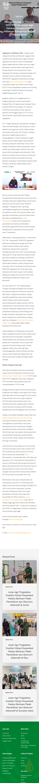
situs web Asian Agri (16, 519)
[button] (36, 7)
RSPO (27, 454)
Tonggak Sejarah (6, 741)
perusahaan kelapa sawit (18, 82)
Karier (22, 780)
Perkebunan (24, 733)
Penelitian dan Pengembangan (25, 742)
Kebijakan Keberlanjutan (9, 758)
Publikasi (23, 765)
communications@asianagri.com (19, 533)
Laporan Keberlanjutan (8, 760)
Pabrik (23, 736)
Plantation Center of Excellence (26, 776)
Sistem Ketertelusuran (8, 765)
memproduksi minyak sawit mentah (15, 376)
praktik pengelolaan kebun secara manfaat (17, 418)
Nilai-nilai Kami (6, 736)
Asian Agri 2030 (6, 773)
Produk (23, 738)
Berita (22, 760)
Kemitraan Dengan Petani (9, 738)
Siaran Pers (19, 16)
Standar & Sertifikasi (7, 763)
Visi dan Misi (5, 733)
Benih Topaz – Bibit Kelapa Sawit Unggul (28, 746)
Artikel (23, 763)
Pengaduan (5, 771)
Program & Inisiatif (7, 768)
